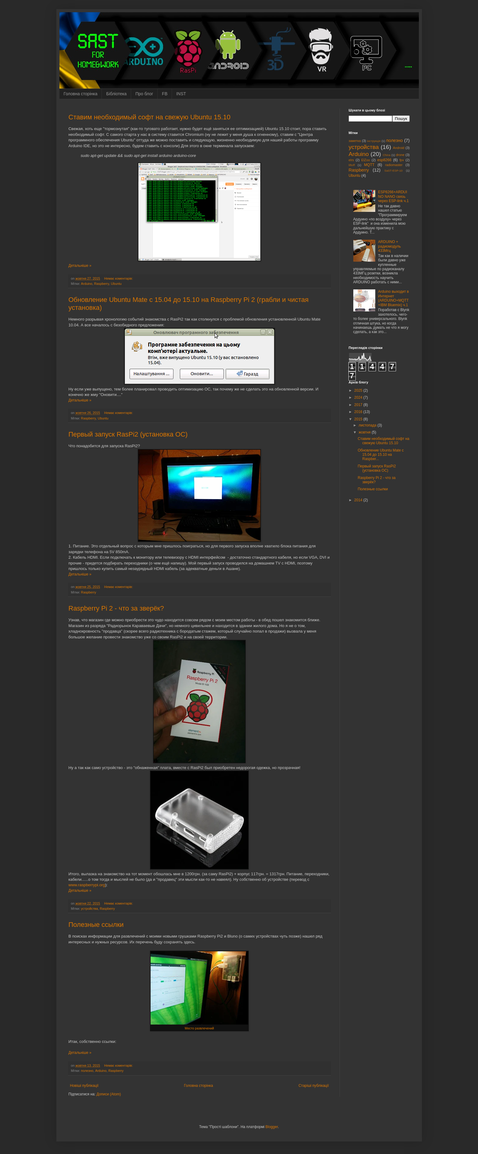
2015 (358, 419)
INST (181, 93)
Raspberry (101, 283)
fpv (401, 160)
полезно (87, 1070)
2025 (358, 390)
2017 (358, 405)
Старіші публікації (313, 1085)
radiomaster (393, 165)
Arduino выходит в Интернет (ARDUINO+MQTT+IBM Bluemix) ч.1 (393, 298)
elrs (351, 160)
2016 (358, 412)
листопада (367, 425)
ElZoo (365, 160)
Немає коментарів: (119, 278)
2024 (358, 397)
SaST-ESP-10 (393, 170)
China (387, 155)
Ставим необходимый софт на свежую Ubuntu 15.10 (150, 117)
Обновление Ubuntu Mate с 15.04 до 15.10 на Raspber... (381, 454)
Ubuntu (116, 283)
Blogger (272, 1127)
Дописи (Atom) (108, 1094)
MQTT (369, 165)
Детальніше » (80, 265)
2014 (358, 500)
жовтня (365, 432)
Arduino (86, 283)
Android (398, 148)
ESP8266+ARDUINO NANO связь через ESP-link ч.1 (393, 196)
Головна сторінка (81, 93)
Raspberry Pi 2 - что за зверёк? (116, 608)
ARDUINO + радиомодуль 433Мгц (389, 246)
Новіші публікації (84, 1085)
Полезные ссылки (96, 924)
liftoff (352, 165)
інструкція (373, 141)
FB (164, 93)
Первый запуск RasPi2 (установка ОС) (128, 434)
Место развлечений (199, 1028)
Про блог (144, 93)
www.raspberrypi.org (87, 885)
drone (400, 155)
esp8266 (384, 160)
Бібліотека (116, 93)
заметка (355, 141)
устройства (89, 908)
